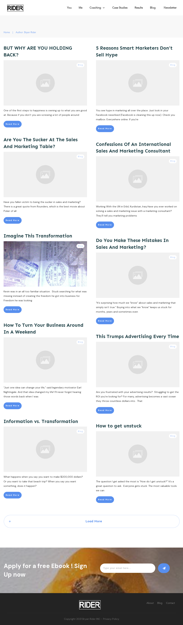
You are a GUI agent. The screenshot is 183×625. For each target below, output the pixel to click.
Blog (80, 65)
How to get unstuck (119, 426)
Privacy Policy (111, 619)
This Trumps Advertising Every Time (137, 336)
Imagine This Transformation (38, 236)
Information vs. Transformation (41, 421)
